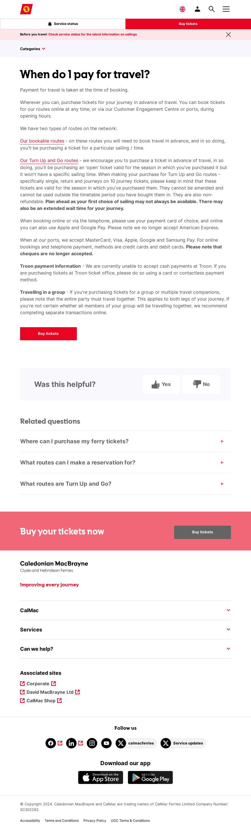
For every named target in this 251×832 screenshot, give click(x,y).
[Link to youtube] (106, 743)
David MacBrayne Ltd (50, 692)
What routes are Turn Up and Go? (65, 489)
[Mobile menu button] (226, 8)
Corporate (38, 684)
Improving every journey (49, 585)
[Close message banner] (228, 34)
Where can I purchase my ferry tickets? (74, 446)
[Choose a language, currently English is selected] (182, 9)
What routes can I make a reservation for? (77, 467)
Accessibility (30, 820)
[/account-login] (197, 9)
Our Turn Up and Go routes (49, 160)
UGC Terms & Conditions (130, 820)
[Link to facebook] (54, 743)
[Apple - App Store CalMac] (100, 777)
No (201, 389)
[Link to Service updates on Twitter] (183, 743)
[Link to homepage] (26, 9)
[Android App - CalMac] (150, 777)
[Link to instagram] (92, 743)
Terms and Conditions (62, 820)
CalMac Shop (41, 701)
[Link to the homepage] (125, 567)
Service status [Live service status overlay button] (63, 24)
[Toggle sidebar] (125, 48)
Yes (161, 389)
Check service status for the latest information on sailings (92, 34)
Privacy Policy (94, 820)
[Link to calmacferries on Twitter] (136, 743)
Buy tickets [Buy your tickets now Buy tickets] (202, 537)
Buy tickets (188, 24)
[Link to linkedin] (74, 743)
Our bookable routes (42, 141)
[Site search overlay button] (212, 9)
